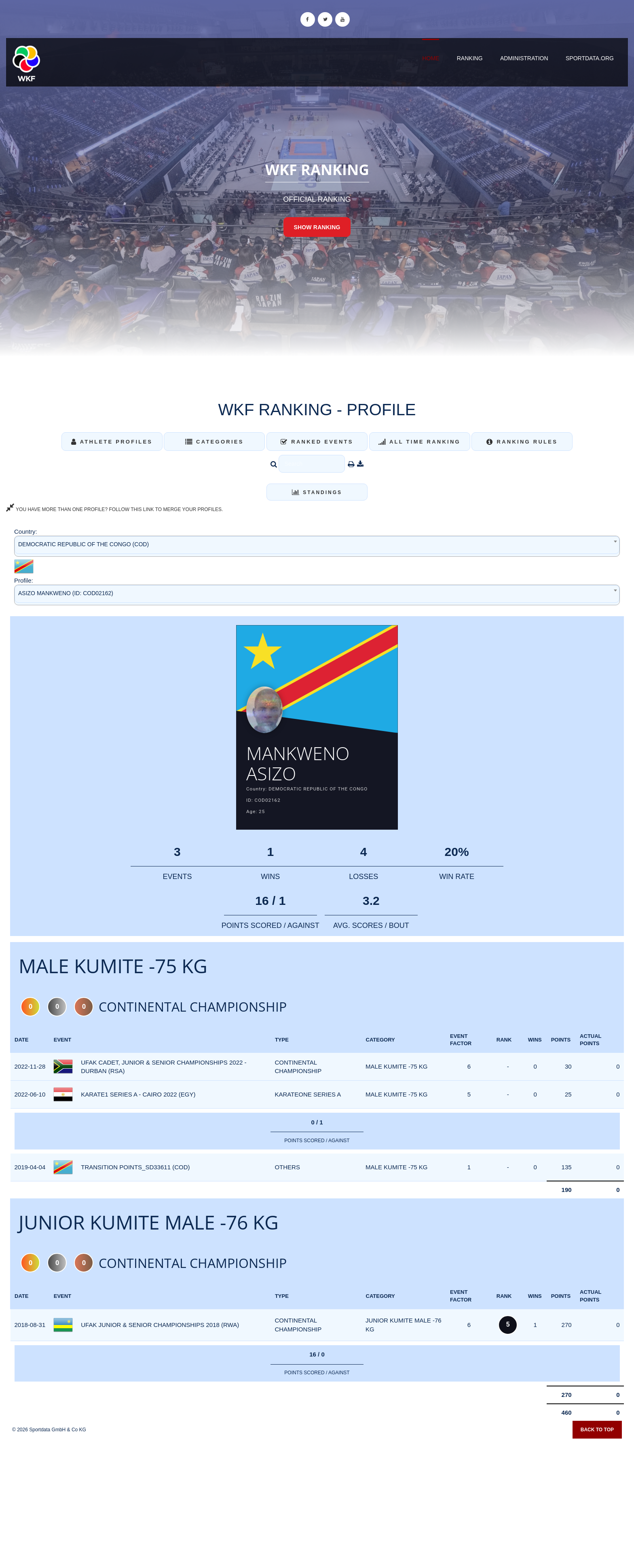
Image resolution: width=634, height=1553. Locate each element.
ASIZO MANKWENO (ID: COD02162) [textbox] (65, 593)
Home (430, 58)
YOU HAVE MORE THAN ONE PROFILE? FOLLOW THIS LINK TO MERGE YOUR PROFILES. (114, 509)
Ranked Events (317, 442)
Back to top (597, 1432)
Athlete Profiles (111, 442)
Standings (317, 492)
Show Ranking (317, 227)
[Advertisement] (317, 1494)
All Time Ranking (419, 442)
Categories (214, 442)
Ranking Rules (522, 442)
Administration (524, 58)
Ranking (470, 58)
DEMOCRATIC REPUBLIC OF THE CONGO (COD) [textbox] (83, 544)
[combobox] (317, 546)
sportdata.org (590, 58)
